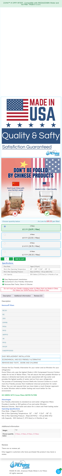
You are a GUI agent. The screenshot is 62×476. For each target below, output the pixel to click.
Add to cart (19, 259)
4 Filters (32, 234)
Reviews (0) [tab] (38, 296)
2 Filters (32, 226)
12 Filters (32, 251)
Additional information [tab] (22, 296)
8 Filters (32, 243)
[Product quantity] (6, 258)
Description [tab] (7, 296)
